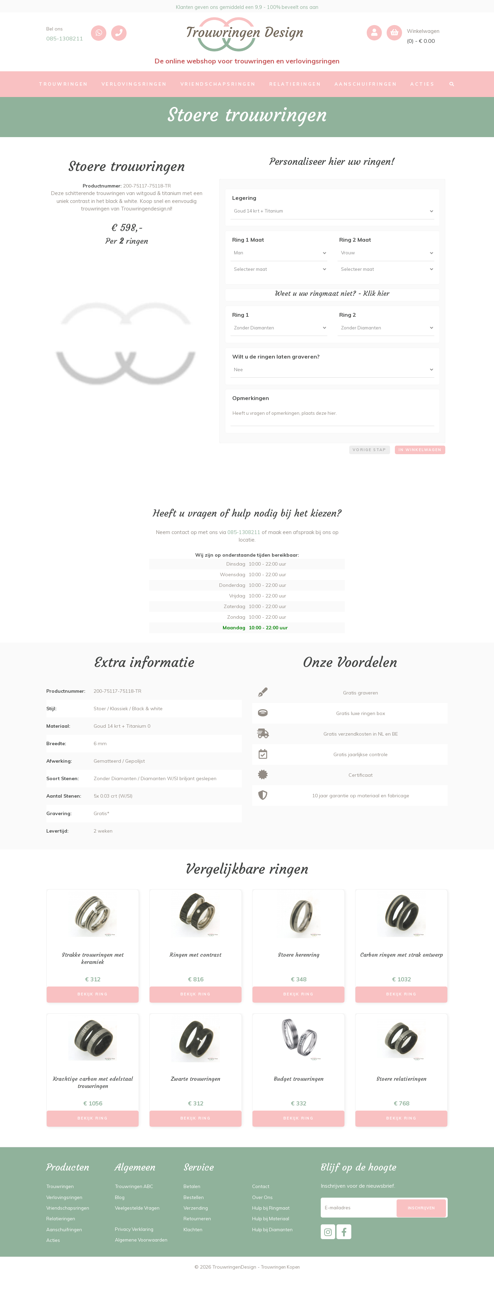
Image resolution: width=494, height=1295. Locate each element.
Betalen (193, 1204)
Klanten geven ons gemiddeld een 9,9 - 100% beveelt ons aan (247, 6)
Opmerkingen (250, 407)
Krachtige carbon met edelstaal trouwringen (93, 1098)
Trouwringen (61, 1204)
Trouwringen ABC (136, 1204)
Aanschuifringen (65, 1247)
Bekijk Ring (93, 1009)
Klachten (194, 1247)
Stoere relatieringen (401, 1095)
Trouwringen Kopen (280, 1285)
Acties (53, 1258)
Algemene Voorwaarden (144, 1258)
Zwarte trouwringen (195, 1095)
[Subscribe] (421, 1227)
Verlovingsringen (65, 1215)
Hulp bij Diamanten (275, 1247)
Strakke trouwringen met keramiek (92, 972)
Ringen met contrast (195, 968)
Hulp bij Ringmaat (273, 1226)
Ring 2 (347, 320)
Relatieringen (62, 1236)
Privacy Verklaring (136, 1247)
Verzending (197, 1226)
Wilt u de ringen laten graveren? (276, 364)
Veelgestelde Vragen (140, 1226)
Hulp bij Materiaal (273, 1236)
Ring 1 (240, 320)
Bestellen (195, 1215)
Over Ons (263, 1215)
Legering (244, 197)
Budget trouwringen (298, 1095)
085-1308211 (64, 38)
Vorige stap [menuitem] (363, 462)
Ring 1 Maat (248, 241)
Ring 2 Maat (355, 241)
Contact (261, 1204)
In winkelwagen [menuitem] (418, 462)
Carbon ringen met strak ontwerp (401, 972)
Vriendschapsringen (69, 1226)
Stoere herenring (298, 968)
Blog (120, 1215)
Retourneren (198, 1236)
